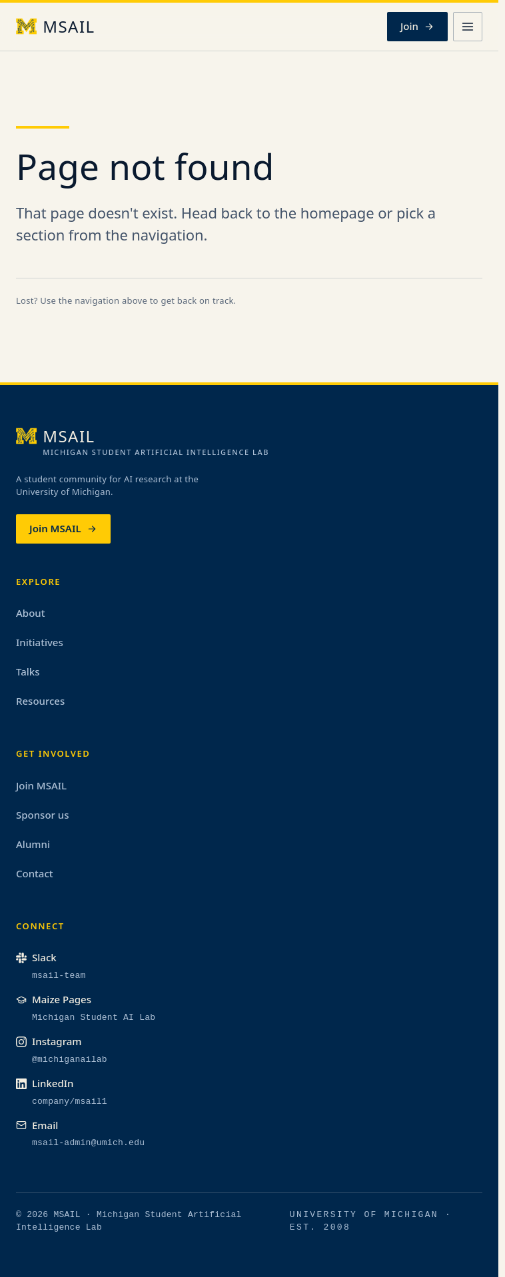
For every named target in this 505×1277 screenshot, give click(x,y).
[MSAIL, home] (55, 26)
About (30, 613)
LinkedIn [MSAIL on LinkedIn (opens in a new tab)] (44, 1083)
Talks (28, 671)
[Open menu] (467, 26)
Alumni (33, 844)
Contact (34, 873)
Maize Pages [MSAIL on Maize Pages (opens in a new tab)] (53, 999)
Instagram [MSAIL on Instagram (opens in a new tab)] (48, 1041)
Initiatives (39, 642)
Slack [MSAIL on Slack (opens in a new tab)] (36, 957)
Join (417, 26)
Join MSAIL (63, 528)
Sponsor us (42, 814)
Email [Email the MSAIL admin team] (37, 1125)
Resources (40, 700)
